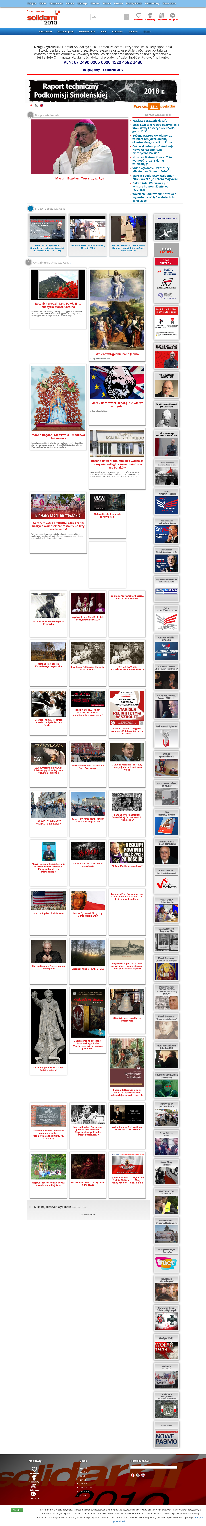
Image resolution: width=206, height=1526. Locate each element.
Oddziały (83, 1483)
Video (104, 31)
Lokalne (118, 3)
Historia (95, 3)
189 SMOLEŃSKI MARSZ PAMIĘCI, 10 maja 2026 (88, 246)
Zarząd (83, 1480)
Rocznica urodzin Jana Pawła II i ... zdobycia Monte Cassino (58, 305)
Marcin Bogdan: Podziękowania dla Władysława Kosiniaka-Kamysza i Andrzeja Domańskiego (48, 868)
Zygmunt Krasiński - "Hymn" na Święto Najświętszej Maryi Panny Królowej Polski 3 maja (127, 1180)
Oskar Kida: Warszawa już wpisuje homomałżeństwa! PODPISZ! (150, 186)
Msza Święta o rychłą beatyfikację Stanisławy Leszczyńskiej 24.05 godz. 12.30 (155, 128)
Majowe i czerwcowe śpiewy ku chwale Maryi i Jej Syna (48, 1184)
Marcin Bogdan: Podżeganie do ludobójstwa (48, 967)
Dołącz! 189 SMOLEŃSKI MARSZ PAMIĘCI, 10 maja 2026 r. (88, 820)
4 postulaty (85, 1468)
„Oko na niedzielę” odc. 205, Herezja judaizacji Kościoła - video (127, 767)
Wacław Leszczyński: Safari (151, 120)
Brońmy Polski (134, 3)
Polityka (31, 3)
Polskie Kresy (152, 3)
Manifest (83, 1472)
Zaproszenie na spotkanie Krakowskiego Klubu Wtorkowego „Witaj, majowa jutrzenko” (88, 1045)
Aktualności (45, 31)
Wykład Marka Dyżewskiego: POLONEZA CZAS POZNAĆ (127, 1128)
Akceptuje (17, 1510)
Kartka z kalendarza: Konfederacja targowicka (48, 665)
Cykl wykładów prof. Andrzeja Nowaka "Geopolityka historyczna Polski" (153, 149)
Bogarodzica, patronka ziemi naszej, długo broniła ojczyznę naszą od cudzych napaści (127, 966)
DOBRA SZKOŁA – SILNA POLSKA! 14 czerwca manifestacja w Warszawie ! (88, 713)
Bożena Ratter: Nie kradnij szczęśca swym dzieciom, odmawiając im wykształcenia (127, 1092)
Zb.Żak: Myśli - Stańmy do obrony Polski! (107, 515)
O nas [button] (147, 31)
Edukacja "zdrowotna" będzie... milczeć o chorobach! (127, 597)
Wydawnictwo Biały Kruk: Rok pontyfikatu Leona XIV (88, 618)
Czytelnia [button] (117, 31)
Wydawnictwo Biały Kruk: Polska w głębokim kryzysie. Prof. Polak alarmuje (48, 770)
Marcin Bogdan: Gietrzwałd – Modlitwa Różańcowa (58, 436)
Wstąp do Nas (86, 1487)
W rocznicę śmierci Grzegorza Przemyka (48, 622)
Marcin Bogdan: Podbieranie (48, 913)
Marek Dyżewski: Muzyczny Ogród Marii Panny (87, 914)
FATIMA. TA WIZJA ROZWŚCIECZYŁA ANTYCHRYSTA (127, 668)
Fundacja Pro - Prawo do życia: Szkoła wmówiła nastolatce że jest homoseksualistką (127, 897)
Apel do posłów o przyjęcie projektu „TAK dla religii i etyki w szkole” (127, 731)
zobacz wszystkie (55, 208)
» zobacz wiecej (79, 1206)
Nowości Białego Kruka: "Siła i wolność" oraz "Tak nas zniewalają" (153, 160)
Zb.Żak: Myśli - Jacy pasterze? (127, 866)
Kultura (70, 3)
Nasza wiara (169, 3)
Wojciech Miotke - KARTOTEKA (88, 969)
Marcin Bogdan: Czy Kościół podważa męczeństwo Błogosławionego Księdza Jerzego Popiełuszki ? (87, 1131)
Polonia (107, 3)
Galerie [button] (133, 31)
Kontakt (83, 1495)
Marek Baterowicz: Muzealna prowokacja (87, 864)
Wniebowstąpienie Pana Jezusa (117, 354)
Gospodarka (56, 3)
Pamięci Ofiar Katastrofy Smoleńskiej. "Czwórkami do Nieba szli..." (127, 817)
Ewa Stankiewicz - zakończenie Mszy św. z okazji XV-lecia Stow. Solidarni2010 (128, 248)
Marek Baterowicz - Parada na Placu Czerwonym (88, 766)
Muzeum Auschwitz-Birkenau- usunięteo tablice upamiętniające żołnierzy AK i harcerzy (48, 1134)
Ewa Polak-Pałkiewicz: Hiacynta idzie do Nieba (87, 668)
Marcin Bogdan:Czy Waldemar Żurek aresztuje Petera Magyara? (155, 177)
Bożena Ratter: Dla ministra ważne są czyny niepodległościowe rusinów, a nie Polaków (117, 464)
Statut (82, 1476)
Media (43, 3)
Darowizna (84, 1491)
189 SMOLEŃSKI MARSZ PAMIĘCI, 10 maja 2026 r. (48, 822)
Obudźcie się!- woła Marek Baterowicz (127, 1019)
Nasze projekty (65, 31)
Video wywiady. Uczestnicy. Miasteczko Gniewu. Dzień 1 (151, 169)
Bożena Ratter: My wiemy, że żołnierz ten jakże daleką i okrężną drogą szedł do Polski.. (153, 139)
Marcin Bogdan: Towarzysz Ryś (79, 178)
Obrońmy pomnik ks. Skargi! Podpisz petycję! (48, 1068)
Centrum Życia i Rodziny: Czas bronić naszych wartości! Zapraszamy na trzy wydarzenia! (58, 526)
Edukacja (82, 3)
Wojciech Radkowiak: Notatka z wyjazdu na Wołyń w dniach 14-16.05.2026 (154, 197)
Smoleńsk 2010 (87, 31)
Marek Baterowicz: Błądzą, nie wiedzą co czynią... (117, 404)
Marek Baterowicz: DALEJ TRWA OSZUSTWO (88, 1183)
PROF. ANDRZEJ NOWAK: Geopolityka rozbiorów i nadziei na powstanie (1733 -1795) (47, 248)
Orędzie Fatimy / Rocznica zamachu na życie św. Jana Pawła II (48, 722)
